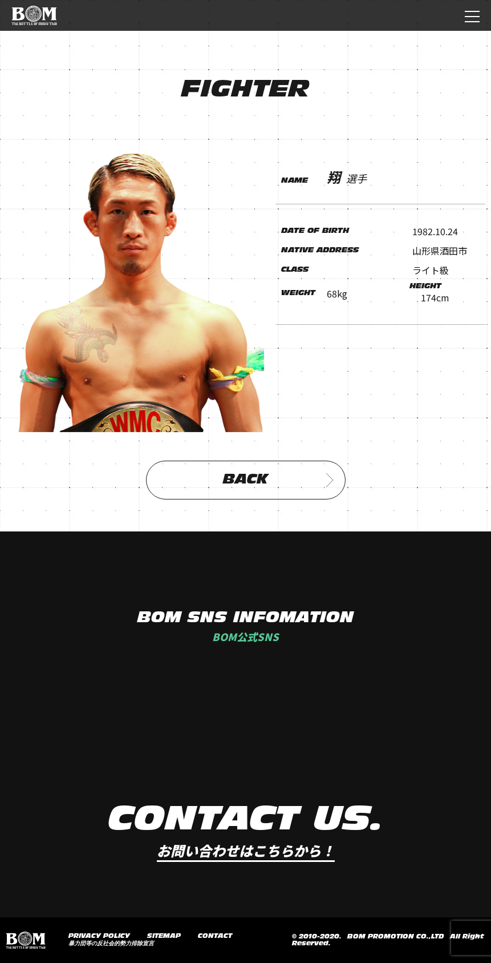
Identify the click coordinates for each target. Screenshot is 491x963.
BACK (278, 480)
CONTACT (215, 936)
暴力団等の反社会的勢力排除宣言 (111, 943)
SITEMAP (164, 936)
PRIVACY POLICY (99, 936)
